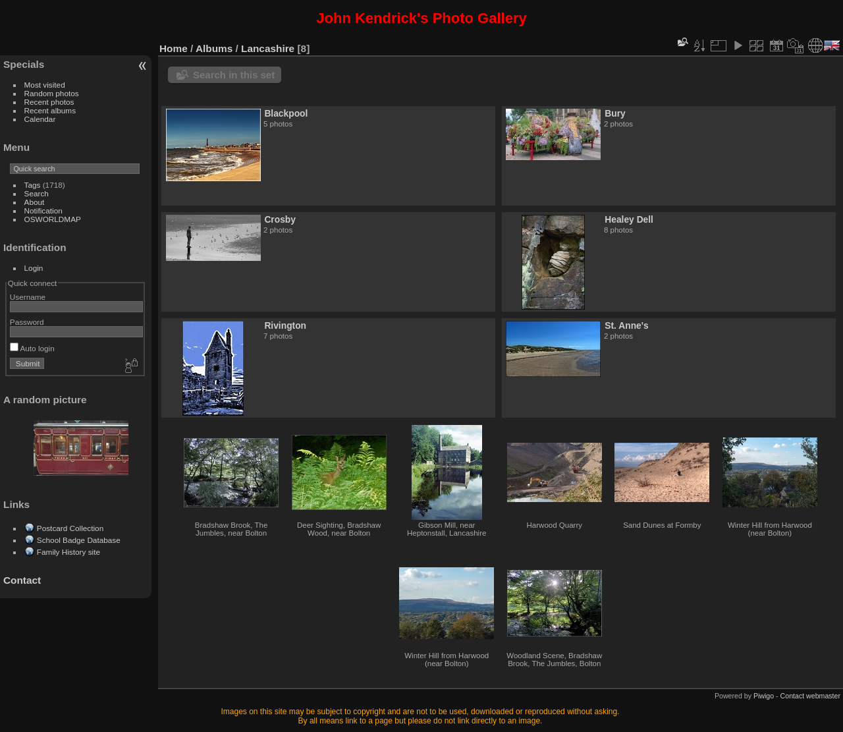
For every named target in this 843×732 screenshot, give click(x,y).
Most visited (44, 84)
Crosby (280, 219)
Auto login (32, 348)
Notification (43, 210)
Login (33, 268)
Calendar (40, 119)
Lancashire (267, 48)
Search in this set (234, 74)
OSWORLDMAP (52, 219)
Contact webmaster (810, 696)
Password (27, 322)
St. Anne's (626, 325)
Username (27, 297)
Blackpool (286, 113)
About (34, 202)
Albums (214, 48)
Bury (615, 113)
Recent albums (50, 110)
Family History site (68, 552)
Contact (22, 580)
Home (173, 48)
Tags (32, 185)
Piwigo (763, 696)
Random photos (51, 93)
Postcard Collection (70, 528)
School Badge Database (79, 540)
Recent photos (49, 102)
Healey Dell (629, 219)
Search (36, 193)
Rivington (285, 325)
